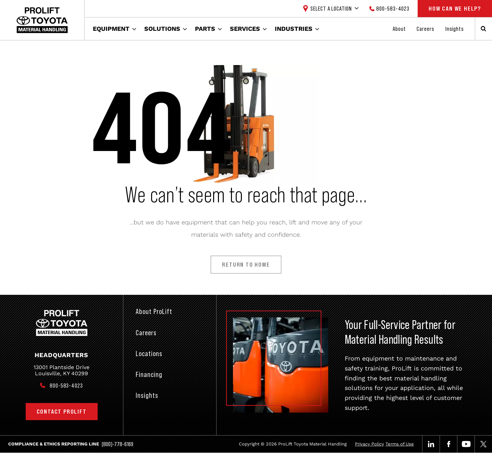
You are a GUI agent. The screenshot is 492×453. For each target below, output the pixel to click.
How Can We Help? (455, 8)
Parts (205, 28)
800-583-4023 (392, 8)
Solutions (162, 28)
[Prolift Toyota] (42, 20)
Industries (293, 28)
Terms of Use (399, 444)
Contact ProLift (62, 411)
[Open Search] (483, 28)
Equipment (111, 28)
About (399, 28)
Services (245, 28)
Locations (149, 353)
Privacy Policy (369, 444)
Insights (454, 28)
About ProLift (154, 311)
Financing (149, 374)
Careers (425, 28)
